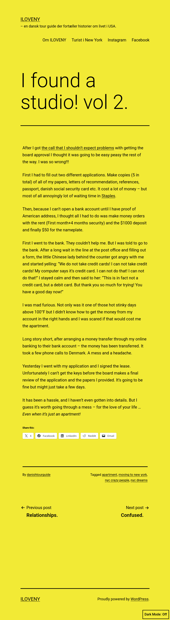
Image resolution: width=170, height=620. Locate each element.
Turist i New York (87, 40)
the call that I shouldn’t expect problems (78, 147)
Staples (108, 195)
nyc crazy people (117, 480)
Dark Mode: (156, 614)
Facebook (140, 40)
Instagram (117, 40)
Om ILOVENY (54, 40)
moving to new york (133, 475)
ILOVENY (30, 19)
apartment (109, 475)
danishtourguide (38, 475)
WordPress (139, 599)
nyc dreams (139, 480)
